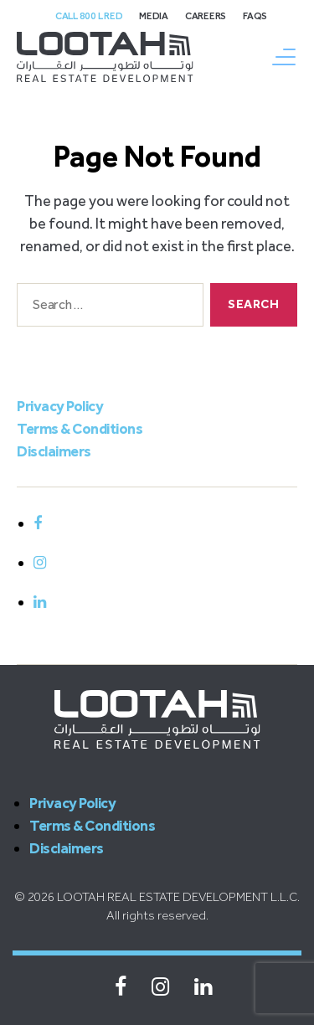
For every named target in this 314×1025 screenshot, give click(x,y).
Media (153, 16)
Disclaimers (54, 451)
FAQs (255, 16)
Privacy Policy (60, 406)
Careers (205, 16)
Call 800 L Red (88, 16)
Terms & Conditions (79, 429)
